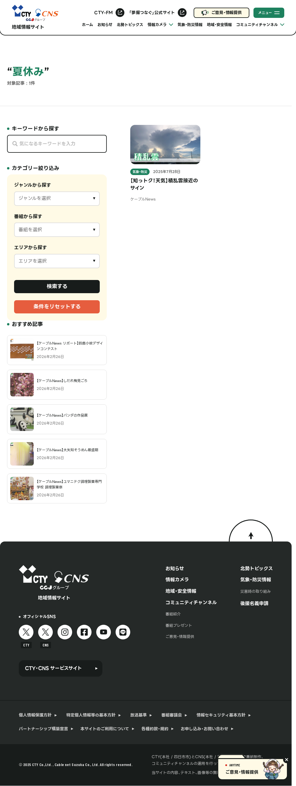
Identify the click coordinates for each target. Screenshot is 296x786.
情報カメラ (177, 579)
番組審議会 (171, 715)
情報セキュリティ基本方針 (221, 715)
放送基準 (138, 715)
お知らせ (104, 25)
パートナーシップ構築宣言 (43, 729)
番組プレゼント (178, 625)
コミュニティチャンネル (191, 602)
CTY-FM (103, 12)
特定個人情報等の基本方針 (91, 715)
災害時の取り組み (255, 591)
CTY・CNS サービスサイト (53, 668)
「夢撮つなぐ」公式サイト (152, 12)
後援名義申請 (254, 603)
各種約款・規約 (154, 729)
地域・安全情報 (219, 25)
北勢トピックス (130, 25)
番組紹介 (173, 614)
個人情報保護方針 (35, 715)
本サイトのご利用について (104, 729)
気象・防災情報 (189, 25)
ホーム (87, 25)
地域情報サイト (28, 27)
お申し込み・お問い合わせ (204, 729)
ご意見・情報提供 (226, 12)
